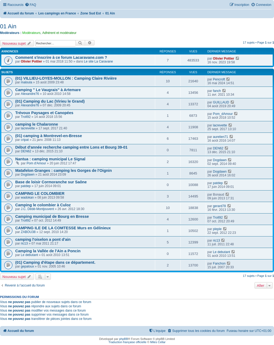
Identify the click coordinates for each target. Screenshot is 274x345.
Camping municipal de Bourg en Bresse (52, 216)
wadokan (27, 197)
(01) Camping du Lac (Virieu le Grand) (50, 101)
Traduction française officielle (127, 342)
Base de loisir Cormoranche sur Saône (51, 182)
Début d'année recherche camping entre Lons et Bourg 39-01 (71, 147)
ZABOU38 (28, 232)
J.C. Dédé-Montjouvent (37, 209)
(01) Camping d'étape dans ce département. (55, 262)
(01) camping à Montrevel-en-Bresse (48, 136)
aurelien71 (220, 137)
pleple (217, 229)
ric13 (24, 243)
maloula (26, 82)
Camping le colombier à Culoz (43, 205)
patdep (26, 186)
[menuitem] (30, 5)
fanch (217, 91)
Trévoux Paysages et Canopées (44, 113)
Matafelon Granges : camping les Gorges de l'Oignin (63, 170)
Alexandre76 (30, 94)
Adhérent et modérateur (59, 33)
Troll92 (26, 117)
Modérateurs (31, 33)
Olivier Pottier (31, 61)
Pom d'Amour (36, 163)
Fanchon (219, 263)
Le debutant (29, 255)
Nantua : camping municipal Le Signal (50, 159)
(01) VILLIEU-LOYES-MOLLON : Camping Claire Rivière (66, 78)
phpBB (123, 338)
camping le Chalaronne (36, 124)
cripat (25, 140)
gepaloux (27, 266)
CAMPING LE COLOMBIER (39, 193)
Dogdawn (220, 160)
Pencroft (219, 79)
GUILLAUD (221, 102)
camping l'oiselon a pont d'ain (43, 239)
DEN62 (26, 151)
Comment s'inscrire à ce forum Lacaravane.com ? (61, 57)
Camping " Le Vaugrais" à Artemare (48, 90)
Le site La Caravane (98, 61)
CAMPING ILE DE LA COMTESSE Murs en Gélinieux (63, 228)
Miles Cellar (157, 342)
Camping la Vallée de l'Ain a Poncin (48, 251)
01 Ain (8, 26)
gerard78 (219, 206)
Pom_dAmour (223, 114)
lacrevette (28, 128)
